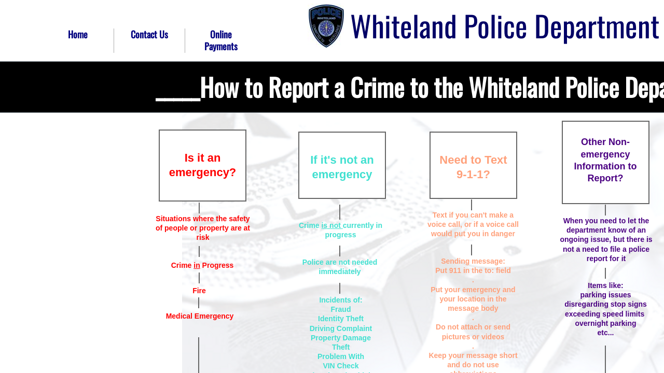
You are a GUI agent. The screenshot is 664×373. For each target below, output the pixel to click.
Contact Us (149, 34)
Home (78, 34)
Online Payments (221, 40)
